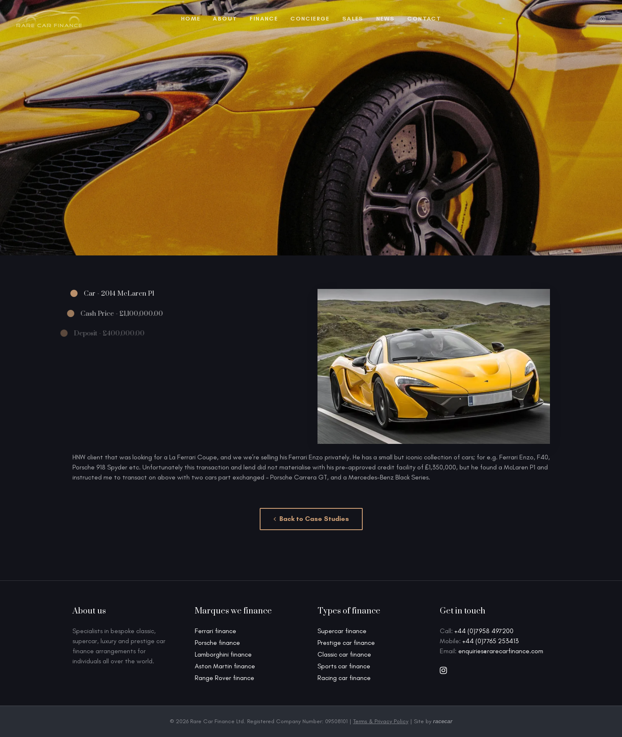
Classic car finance (344, 654)
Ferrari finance (215, 631)
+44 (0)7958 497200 (484, 631)
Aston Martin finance (225, 666)
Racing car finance (344, 678)
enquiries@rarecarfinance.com (500, 651)
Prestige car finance (346, 643)
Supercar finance (341, 631)
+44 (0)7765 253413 (490, 641)
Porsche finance (217, 643)
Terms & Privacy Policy (380, 721)
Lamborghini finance (223, 654)
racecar (442, 721)
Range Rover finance (224, 678)
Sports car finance (343, 666)
